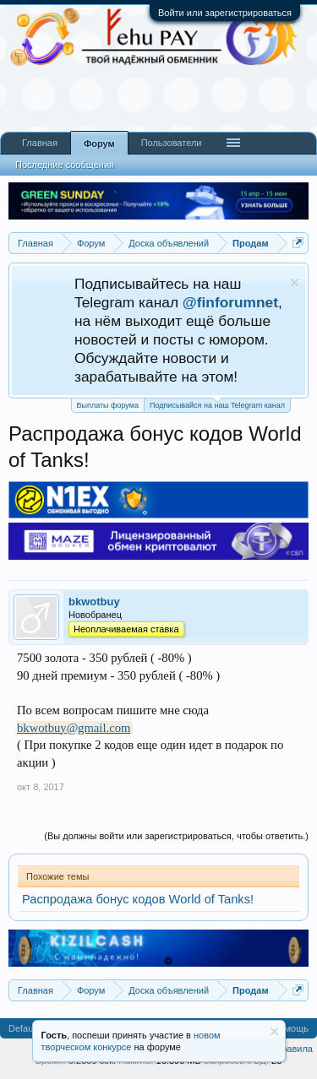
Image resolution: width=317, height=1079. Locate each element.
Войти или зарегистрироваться (225, 13)
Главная (39, 143)
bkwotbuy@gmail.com (73, 728)
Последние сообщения (64, 165)
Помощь (291, 1028)
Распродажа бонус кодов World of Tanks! (138, 899)
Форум (99, 143)
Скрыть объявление (294, 282)
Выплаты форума (108, 405)
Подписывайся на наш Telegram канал (217, 404)
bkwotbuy (94, 601)
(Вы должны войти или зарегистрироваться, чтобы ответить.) (176, 836)
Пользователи (171, 143)
